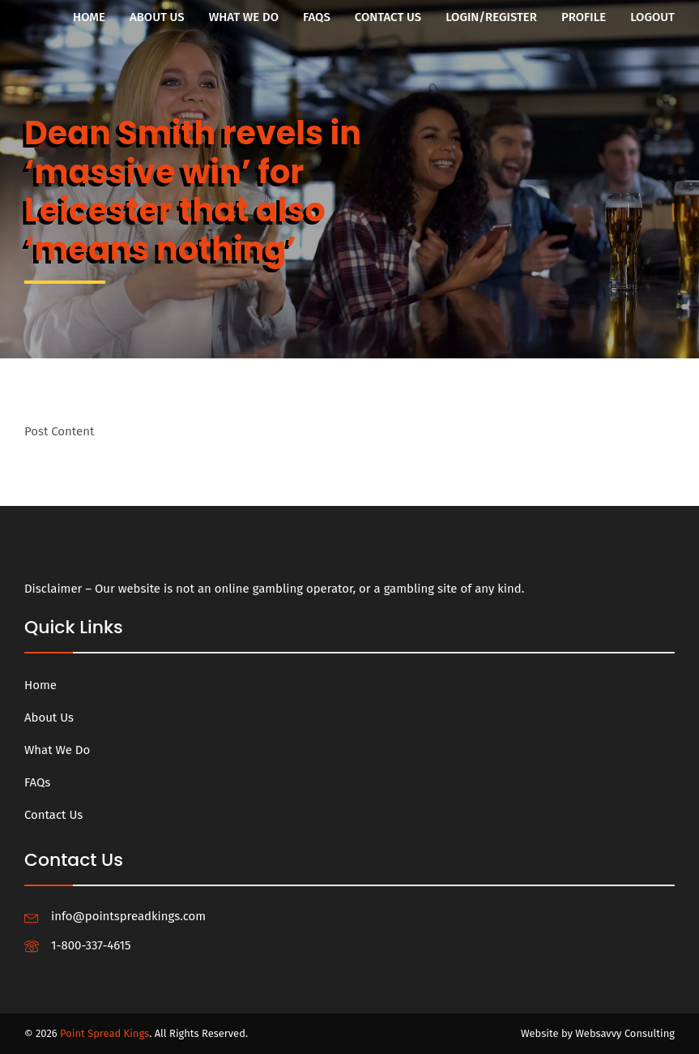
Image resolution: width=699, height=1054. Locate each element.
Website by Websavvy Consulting (598, 1033)
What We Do (244, 17)
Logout (652, 17)
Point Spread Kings (104, 1033)
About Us (157, 17)
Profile (583, 17)
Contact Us (388, 17)
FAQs (316, 17)
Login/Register (491, 17)
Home (89, 17)
